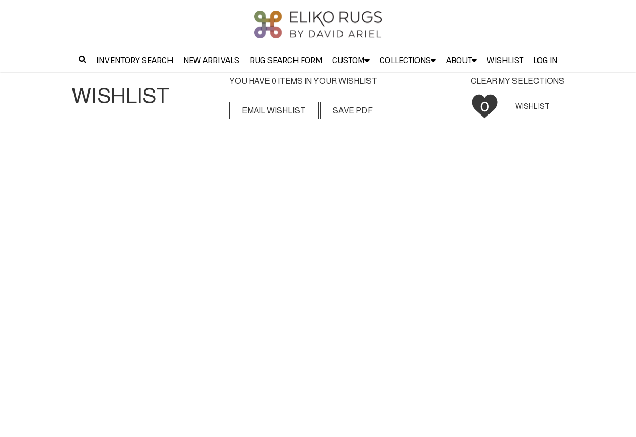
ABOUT (461, 60)
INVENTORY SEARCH (134, 60)
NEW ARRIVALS (211, 60)
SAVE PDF (353, 110)
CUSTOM (351, 60)
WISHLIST (505, 60)
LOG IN (545, 60)
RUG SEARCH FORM (286, 60)
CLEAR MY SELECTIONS (518, 81)
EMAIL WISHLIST (274, 110)
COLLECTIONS (408, 60)
